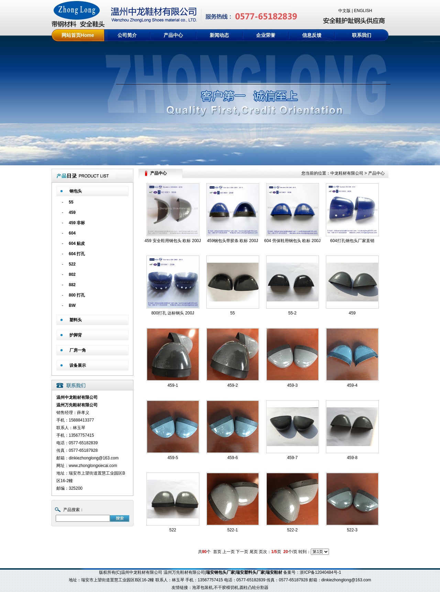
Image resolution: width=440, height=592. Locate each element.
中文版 (344, 10)
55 (232, 313)
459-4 (352, 385)
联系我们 (361, 35)
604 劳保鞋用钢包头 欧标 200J (292, 240)
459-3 (292, 385)
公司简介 (127, 35)
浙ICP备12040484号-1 (320, 572)
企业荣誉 (265, 35)
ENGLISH (363, 10)
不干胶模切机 (226, 587)
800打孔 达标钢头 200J (172, 313)
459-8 (352, 457)
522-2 (292, 530)
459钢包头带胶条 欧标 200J (232, 240)
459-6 (232, 457)
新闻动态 (219, 35)
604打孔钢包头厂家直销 (352, 240)
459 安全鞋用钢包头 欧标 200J (172, 240)
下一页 (242, 551)
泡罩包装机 (202, 587)
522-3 (352, 530)
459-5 (172, 457)
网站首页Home (78, 35)
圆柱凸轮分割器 (254, 587)
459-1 (172, 385)
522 (172, 530)
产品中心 (173, 35)
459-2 (232, 385)
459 (352, 313)
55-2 (292, 313)
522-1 (232, 530)
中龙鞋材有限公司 (346, 173)
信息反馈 (311, 35)
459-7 (292, 457)
